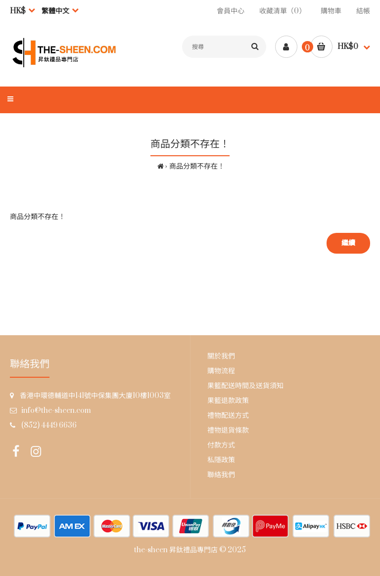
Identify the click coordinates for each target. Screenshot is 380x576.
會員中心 (230, 11)
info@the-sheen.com (56, 410)
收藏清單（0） (282, 11)
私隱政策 (221, 460)
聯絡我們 (221, 475)
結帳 (363, 11)
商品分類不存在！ (197, 166)
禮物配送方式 (228, 415)
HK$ (18, 11)
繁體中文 (55, 11)
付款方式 (221, 445)
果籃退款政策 (228, 400)
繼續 (348, 243)
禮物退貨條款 (228, 430)
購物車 (331, 11)
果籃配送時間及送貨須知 (245, 386)
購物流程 (221, 371)
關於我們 (221, 356)
